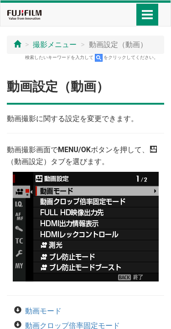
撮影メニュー (55, 44)
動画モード (43, 311)
